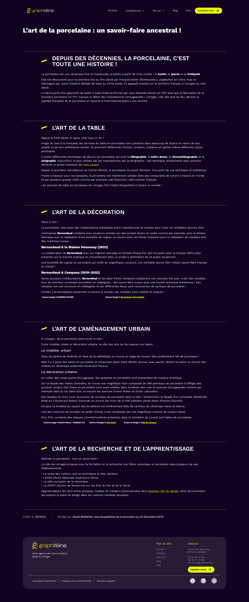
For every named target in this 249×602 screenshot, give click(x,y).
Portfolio (113, 10)
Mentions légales (106, 581)
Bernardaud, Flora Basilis (132, 297)
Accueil (160, 549)
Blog (175, 10)
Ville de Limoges (148, 422)
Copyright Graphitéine (44, 581)
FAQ (188, 10)
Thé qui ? (161, 557)
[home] (40, 10)
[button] (135, 10)
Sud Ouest (111, 422)
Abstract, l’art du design (163, 491)
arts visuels (91, 164)
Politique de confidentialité (76, 581)
